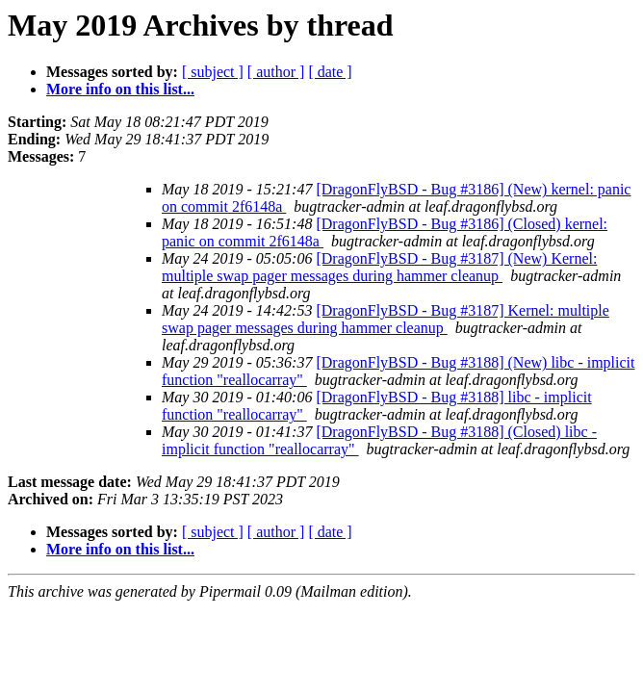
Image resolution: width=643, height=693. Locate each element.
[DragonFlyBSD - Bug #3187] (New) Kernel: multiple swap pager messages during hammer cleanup (379, 267)
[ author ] (276, 72)
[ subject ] (213, 72)
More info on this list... (120, 89)
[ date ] (329, 72)
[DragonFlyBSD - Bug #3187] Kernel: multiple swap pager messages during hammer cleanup (385, 319)
